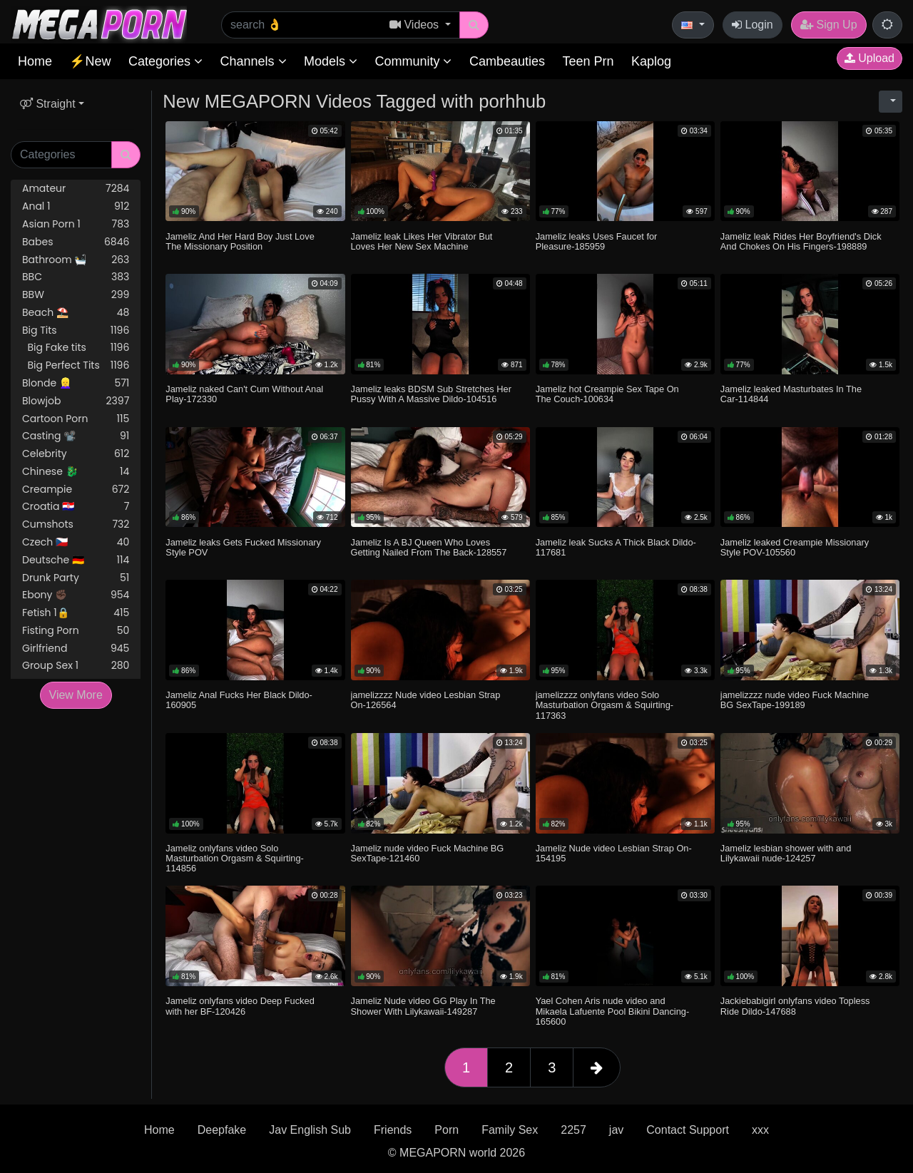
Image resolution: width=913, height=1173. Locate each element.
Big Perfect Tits (75, 365)
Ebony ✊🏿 (75, 595)
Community (413, 61)
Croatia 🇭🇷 (75, 506)
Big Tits (75, 330)
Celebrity (75, 453)
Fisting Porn (75, 630)
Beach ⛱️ (75, 312)
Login (752, 25)
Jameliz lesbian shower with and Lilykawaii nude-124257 (786, 853)
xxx (760, 1130)
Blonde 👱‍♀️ (75, 383)
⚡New (90, 61)
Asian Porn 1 (75, 224)
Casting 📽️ (75, 436)
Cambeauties (507, 61)
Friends (393, 1130)
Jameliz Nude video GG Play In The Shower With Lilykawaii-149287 (423, 1005)
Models (330, 61)
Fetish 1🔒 (75, 612)
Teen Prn (587, 61)
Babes (75, 242)
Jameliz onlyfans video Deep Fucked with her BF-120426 (239, 1005)
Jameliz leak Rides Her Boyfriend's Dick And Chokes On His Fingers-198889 (801, 241)
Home (35, 61)
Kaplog (651, 61)
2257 (573, 1130)
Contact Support (687, 1130)
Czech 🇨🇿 (75, 542)
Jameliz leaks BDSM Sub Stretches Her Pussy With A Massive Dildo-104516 (431, 394)
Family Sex (509, 1130)
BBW (75, 294)
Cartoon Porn (75, 418)
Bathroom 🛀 (75, 259)
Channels (253, 61)
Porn (446, 1130)
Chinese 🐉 (75, 471)
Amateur (75, 188)
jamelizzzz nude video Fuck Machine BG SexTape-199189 (794, 700)
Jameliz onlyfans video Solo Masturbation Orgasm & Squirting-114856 (234, 858)
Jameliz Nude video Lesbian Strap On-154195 (614, 853)
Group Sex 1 (75, 665)
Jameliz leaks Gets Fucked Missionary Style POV (243, 547)
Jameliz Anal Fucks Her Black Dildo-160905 (238, 700)
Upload (869, 58)
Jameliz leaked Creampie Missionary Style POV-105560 (794, 547)
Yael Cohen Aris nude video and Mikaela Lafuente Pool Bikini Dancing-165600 (613, 1010)
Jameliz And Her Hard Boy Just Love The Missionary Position (239, 241)
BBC (75, 277)
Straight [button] (48, 104)
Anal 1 (75, 206)
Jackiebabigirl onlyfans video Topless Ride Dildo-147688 (795, 1005)
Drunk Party (75, 577)
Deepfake (222, 1130)
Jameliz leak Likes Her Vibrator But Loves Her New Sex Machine (422, 241)
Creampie (75, 489)
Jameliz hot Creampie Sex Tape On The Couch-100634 (607, 394)
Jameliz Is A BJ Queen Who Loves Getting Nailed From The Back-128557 (429, 547)
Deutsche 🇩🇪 (75, 560)
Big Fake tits (75, 347)
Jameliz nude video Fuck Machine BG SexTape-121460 (427, 853)
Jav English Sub (310, 1130)
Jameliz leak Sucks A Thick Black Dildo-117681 (616, 547)
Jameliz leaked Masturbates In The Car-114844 (791, 394)
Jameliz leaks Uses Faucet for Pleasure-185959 (597, 241)
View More (76, 695)
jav (616, 1130)
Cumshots (75, 524)
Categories (165, 61)
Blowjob (75, 401)
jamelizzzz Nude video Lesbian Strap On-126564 (426, 700)
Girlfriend (75, 648)
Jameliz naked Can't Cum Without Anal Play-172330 (244, 394)
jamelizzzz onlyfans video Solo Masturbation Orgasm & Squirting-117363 (604, 705)
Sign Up (828, 25)
